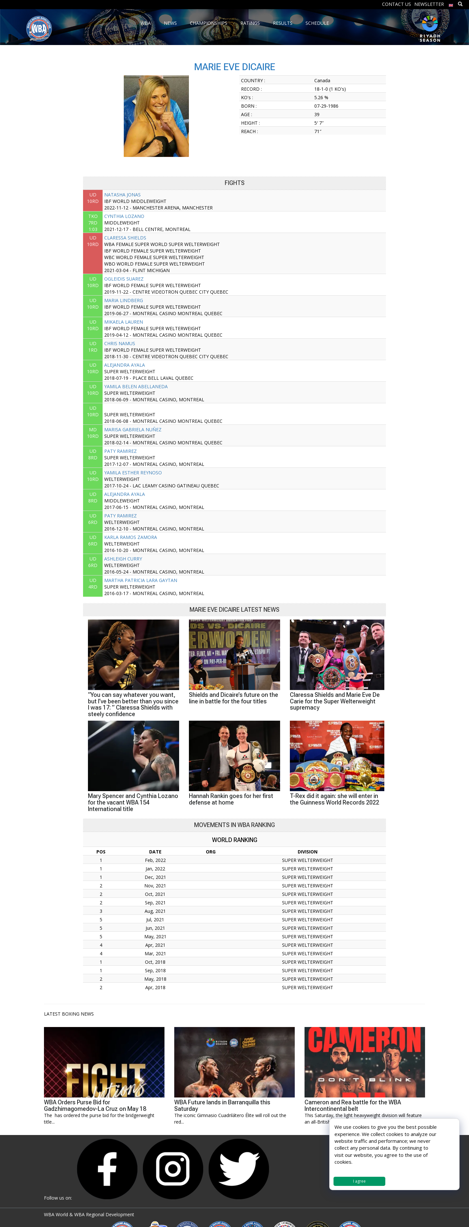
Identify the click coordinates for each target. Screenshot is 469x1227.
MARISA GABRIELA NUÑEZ (133, 429)
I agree (359, 1181)
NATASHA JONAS (122, 195)
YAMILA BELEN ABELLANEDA (136, 386)
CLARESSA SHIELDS (125, 238)
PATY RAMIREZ (120, 451)
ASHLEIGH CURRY (123, 559)
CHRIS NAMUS (119, 343)
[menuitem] (451, 4)
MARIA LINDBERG (123, 300)
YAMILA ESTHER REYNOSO (133, 472)
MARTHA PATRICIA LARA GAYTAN (140, 580)
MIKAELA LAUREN (123, 322)
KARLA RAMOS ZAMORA (130, 537)
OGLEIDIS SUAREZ (124, 279)
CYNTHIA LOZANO (124, 216)
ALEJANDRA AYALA (124, 365)
